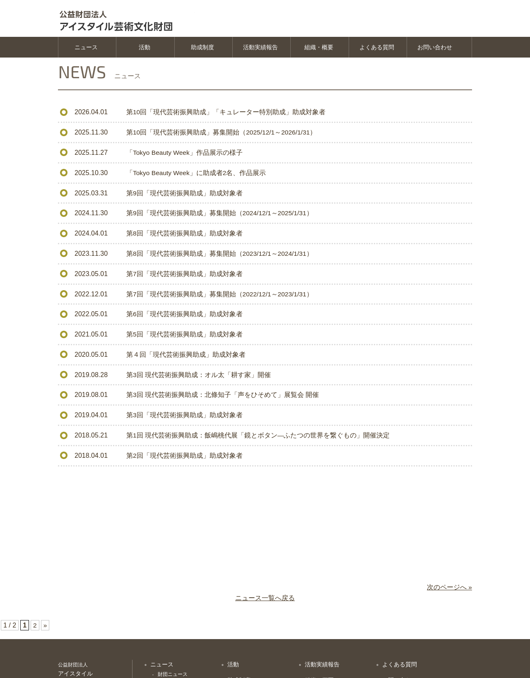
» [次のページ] (45, 627)
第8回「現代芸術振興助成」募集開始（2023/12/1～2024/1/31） (220, 255)
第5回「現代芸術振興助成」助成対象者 (184, 335)
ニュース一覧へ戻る (265, 600)
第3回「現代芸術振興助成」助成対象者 (184, 416)
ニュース (86, 49)
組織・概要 (318, 49)
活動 (144, 49)
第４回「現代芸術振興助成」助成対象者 (186, 356)
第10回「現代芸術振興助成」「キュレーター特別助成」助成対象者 (226, 114)
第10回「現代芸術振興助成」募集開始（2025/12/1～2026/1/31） (222, 134)
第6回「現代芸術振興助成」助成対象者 (184, 316)
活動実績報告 (260, 49)
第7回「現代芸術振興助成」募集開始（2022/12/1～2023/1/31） (220, 295)
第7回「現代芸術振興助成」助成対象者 (184, 275)
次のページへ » (449, 589)
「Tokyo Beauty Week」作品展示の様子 (185, 155)
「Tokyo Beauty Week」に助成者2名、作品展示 (197, 174)
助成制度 (202, 49)
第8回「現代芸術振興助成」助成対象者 (184, 235)
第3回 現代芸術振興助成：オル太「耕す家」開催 (198, 376)
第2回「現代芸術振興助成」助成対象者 (184, 456)
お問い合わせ (434, 49)
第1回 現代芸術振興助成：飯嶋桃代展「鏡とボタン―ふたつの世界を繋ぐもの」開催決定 (258, 436)
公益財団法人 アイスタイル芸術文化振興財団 (132, 18)
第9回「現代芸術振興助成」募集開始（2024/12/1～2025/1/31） (220, 215)
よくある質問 (376, 49)
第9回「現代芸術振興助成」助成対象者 (184, 195)
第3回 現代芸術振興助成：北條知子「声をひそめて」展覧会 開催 (222, 396)
